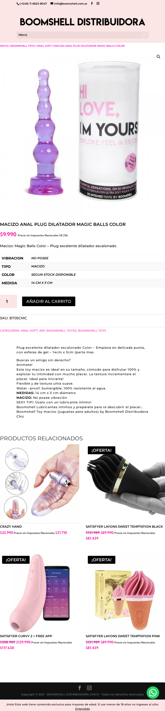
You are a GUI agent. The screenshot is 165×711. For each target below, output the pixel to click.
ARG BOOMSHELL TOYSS (58, 330)
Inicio (4, 45)
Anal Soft (44, 45)
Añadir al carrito (48, 301)
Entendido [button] (82, 708)
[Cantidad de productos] (8, 301)
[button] (158, 56)
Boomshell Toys (23, 45)
